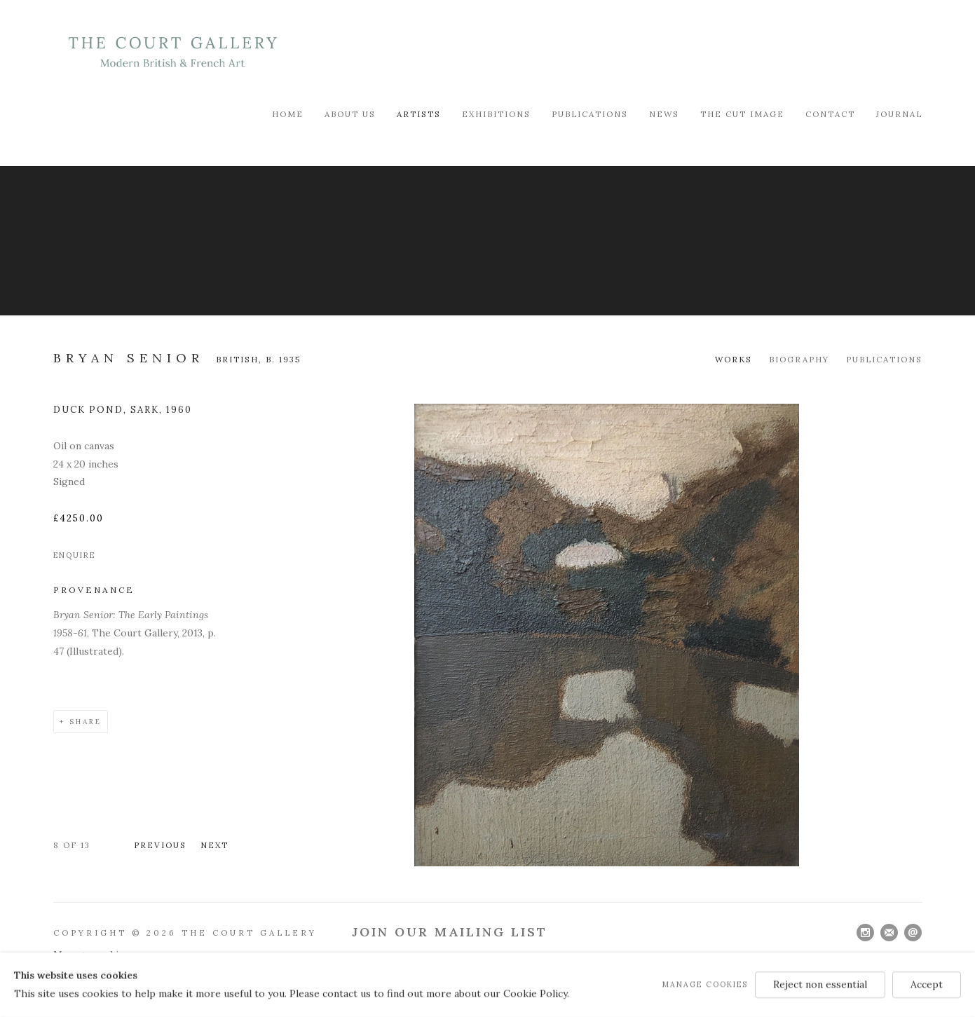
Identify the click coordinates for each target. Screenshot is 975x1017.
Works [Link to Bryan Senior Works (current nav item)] (733, 359)
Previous (160, 845)
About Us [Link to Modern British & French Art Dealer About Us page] (350, 114)
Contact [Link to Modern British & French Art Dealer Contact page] (830, 114)
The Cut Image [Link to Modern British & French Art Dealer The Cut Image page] (742, 114)
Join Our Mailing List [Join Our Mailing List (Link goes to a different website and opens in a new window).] (449, 932)
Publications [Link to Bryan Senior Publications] (884, 359)
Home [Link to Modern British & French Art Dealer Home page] (288, 114)
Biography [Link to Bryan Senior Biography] (799, 359)
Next (214, 845)
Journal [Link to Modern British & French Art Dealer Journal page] (899, 114)
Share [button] (85, 721)
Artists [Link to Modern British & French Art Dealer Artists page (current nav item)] (419, 114)
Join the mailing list (889, 932)
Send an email (913, 932)
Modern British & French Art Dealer (172, 52)
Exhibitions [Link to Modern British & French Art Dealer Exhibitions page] (496, 114)
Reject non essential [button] (820, 984)
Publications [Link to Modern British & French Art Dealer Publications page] (590, 114)
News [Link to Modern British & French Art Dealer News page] (664, 114)
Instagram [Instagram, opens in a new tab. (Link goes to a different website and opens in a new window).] (865, 933)
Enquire (74, 555)
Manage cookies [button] (705, 984)
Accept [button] (927, 984)
